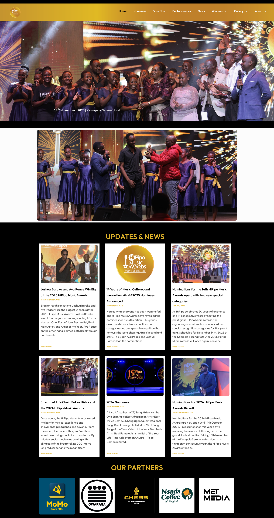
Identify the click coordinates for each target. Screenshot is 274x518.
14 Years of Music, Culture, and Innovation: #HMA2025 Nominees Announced (131, 295)
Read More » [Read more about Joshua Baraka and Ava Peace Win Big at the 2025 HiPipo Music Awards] (46, 346)
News (201, 11)
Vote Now (159, 11)
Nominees (139, 11)
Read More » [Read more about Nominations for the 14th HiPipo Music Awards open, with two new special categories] (178, 346)
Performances (181, 11)
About (261, 11)
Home (122, 11)
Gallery (241, 11)
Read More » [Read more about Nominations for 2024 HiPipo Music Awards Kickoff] (178, 453)
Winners (219, 11)
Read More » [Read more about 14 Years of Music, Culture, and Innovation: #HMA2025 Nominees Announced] (112, 346)
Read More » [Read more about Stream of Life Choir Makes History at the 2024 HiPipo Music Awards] (46, 453)
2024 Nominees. (118, 402)
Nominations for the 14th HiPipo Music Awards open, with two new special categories (199, 295)
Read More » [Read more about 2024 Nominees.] (112, 453)
